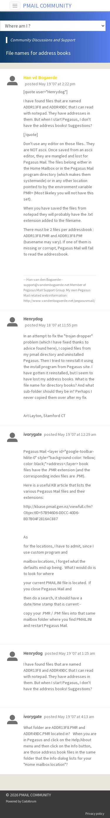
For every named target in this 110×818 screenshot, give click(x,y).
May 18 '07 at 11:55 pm (58, 325)
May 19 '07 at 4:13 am (76, 716)
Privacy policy (94, 814)
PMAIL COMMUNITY (47, 5)
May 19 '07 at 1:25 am (77, 653)
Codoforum (29, 801)
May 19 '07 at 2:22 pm (57, 83)
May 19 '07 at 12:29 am (77, 434)
